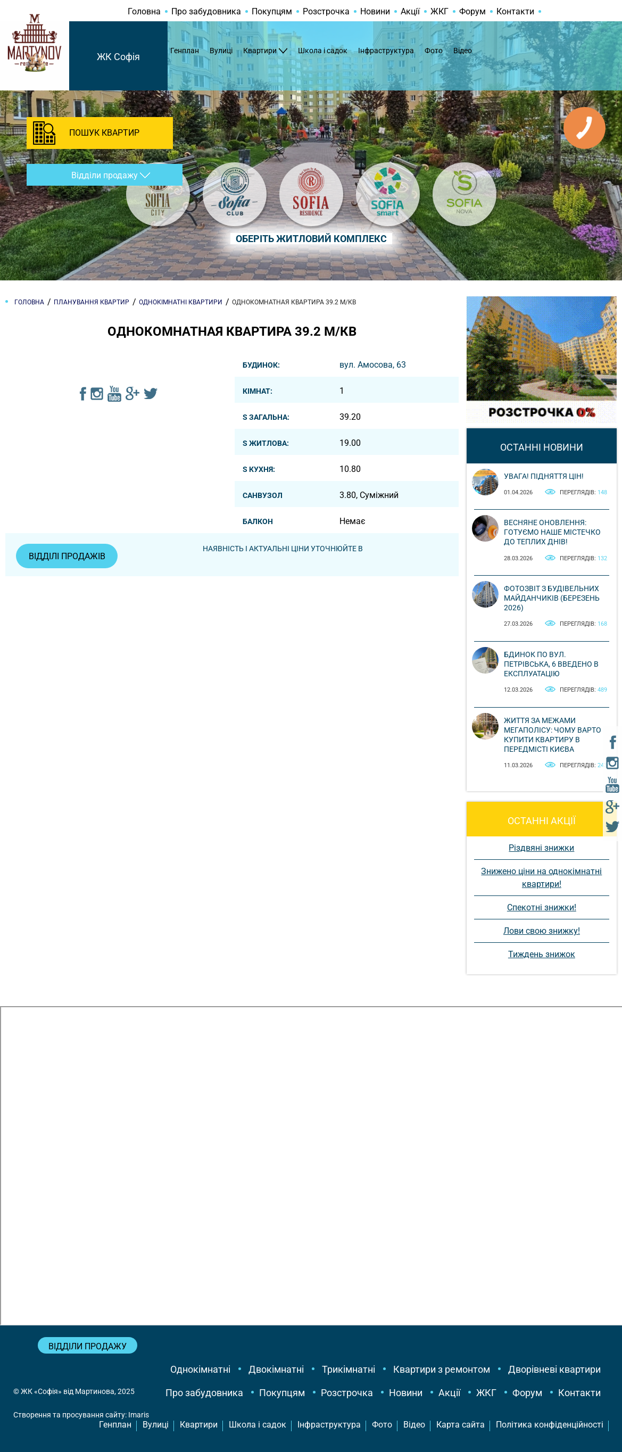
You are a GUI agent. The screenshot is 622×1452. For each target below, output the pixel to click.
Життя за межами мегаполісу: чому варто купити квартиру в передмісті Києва (552, 735)
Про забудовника (206, 11)
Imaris (138, 1414)
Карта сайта (460, 1425)
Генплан (184, 50)
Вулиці (221, 50)
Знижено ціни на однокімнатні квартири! (541, 877)
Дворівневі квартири (554, 1369)
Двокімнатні (276, 1369)
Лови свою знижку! (541, 931)
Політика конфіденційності (549, 1425)
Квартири (260, 50)
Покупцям (272, 11)
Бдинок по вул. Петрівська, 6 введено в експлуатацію (551, 664)
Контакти (515, 11)
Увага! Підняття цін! (544, 476)
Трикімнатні (348, 1369)
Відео (462, 50)
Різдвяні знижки (541, 848)
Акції (410, 11)
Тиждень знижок (541, 954)
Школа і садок (322, 50)
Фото (434, 50)
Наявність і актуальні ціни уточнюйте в (283, 548)
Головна (144, 11)
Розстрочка (326, 11)
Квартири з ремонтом (441, 1369)
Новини (375, 11)
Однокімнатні (200, 1369)
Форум (472, 11)
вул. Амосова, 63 (372, 365)
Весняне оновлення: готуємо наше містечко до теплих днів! (552, 532)
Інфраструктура (386, 50)
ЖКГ (439, 11)
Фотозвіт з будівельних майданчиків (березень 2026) (552, 598)
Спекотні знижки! (541, 907)
